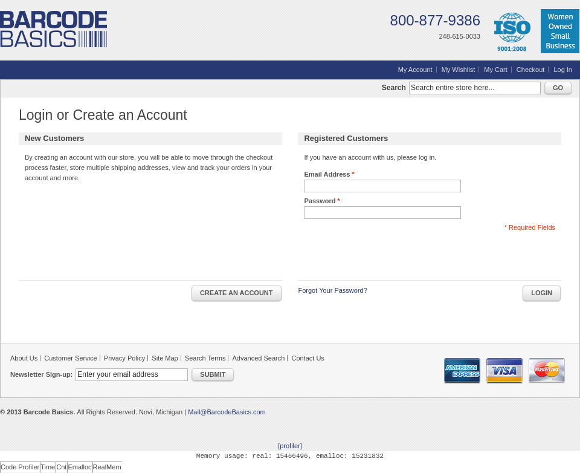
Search (394, 87)
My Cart (495, 69)
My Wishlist (458, 69)
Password (319, 201)
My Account (415, 69)
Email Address (327, 174)
